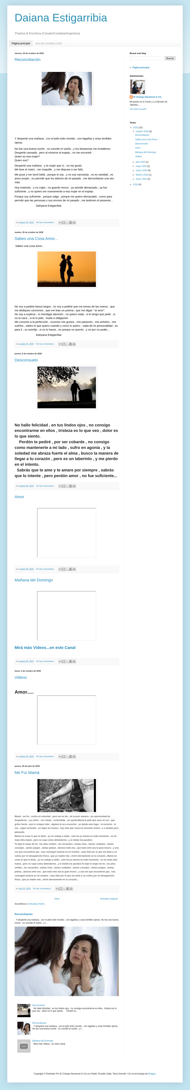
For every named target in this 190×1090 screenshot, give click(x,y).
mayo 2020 (141, 166)
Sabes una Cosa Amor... (36, 238)
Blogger (152, 1073)
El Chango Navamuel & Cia (147, 97)
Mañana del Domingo (34, 580)
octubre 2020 (142, 131)
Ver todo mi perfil (138, 109)
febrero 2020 (142, 174)
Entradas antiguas (109, 898)
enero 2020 (141, 179)
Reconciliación (28, 59)
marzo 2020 (142, 170)
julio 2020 (141, 162)
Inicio (57, 898)
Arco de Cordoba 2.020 (48, 43)
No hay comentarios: (45, 222)
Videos (21, 677)
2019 (136, 184)
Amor (19, 496)
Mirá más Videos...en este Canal (45, 647)
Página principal (21, 43)
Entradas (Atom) (36, 904)
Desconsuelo (26, 360)
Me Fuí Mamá (27, 772)
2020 (136, 127)
